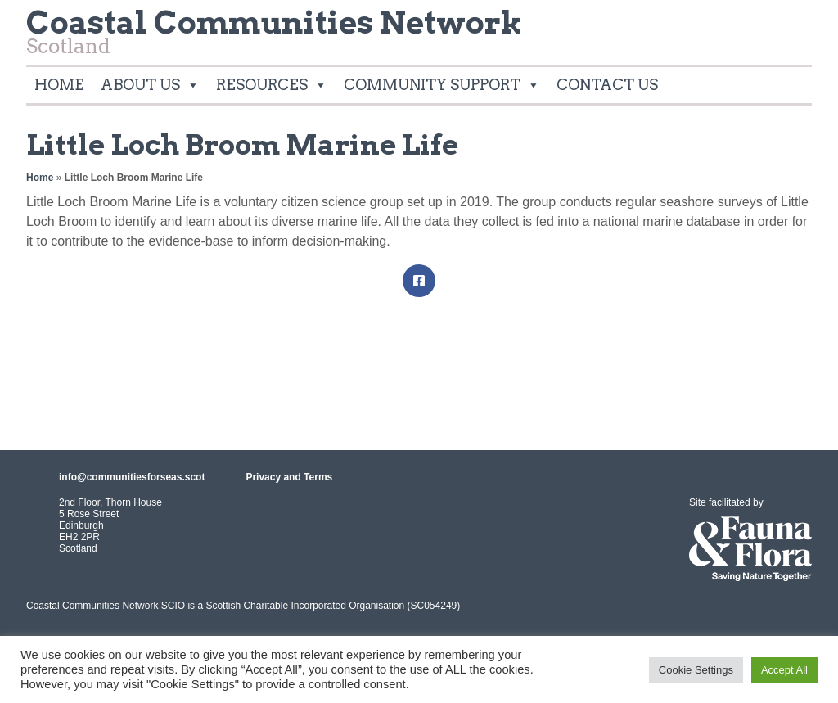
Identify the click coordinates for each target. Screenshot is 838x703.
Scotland (274, 36)
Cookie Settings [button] (696, 670)
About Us (150, 85)
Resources (271, 85)
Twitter (792, 27)
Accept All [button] (784, 670)
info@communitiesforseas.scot (132, 477)
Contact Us (607, 84)
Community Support (442, 85)
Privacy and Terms (289, 477)
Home (59, 84)
